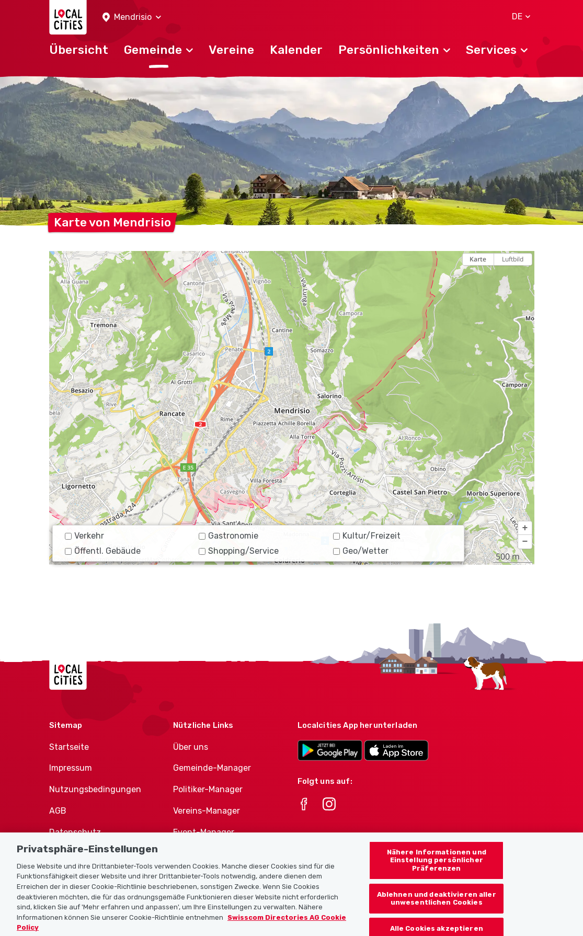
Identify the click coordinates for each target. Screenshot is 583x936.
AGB (57, 811)
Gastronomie (228, 536)
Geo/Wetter (360, 551)
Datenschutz (75, 832)
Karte (478, 259)
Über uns (190, 747)
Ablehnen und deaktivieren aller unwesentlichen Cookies (436, 907)
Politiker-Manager (208, 789)
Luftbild (512, 259)
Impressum (70, 768)
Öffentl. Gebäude (103, 551)
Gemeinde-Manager (212, 768)
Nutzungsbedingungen (95, 789)
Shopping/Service (239, 551)
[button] (131, 17)
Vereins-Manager (206, 811)
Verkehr (84, 536)
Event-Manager (203, 832)
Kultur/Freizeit (367, 536)
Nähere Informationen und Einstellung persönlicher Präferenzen (436, 870)
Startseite (69, 747)
